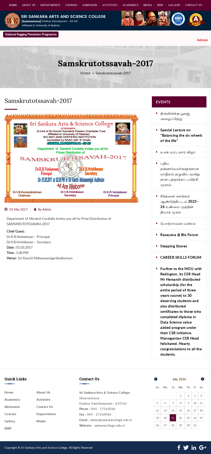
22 (180, 417)
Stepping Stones (173, 245)
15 (180, 410)
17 (194, 410)
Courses (71, 5)
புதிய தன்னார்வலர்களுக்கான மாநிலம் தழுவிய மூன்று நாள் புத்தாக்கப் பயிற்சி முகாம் (180, 174)
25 (201, 417)
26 (157, 425)
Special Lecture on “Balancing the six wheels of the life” (181, 135)
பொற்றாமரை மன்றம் (178, 223)
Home (13, 5)
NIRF (160, 5)
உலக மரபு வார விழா (178, 151)
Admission (89, 5)
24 (194, 417)
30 (188, 425)
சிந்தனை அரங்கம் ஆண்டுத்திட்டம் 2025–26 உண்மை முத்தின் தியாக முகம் (179, 203)
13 (165, 410)
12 (157, 410)
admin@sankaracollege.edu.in (111, 420)
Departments (50, 5)
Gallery (174, 5)
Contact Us (193, 5)
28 (172, 425)
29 (180, 425)
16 (188, 410)
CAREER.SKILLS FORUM (181, 257)
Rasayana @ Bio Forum (179, 234)
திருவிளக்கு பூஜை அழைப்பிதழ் (175, 116)
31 (194, 425)
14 (172, 410)
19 (157, 417)
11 (201, 403)
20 (165, 417)
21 (172, 417)
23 (188, 417)
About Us (28, 5)
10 (194, 403)
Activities (109, 5)
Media (147, 5)
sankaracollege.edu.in (109, 425)
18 (201, 410)
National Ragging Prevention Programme (30, 34)
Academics (130, 5)
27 (165, 425)
